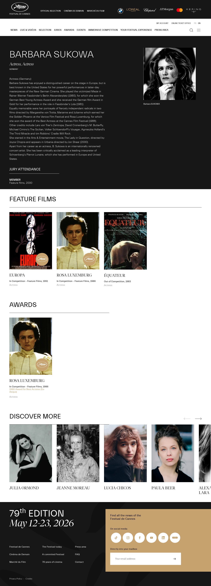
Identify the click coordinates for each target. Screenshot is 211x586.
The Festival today (52, 546)
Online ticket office (181, 23)
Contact (79, 562)
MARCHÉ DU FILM (95, 11)
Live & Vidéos (28, 30)
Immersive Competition (103, 30)
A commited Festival (53, 554)
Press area (161, 30)
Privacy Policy (15, 579)
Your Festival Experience (136, 30)
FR (195, 23)
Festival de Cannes (19, 546)
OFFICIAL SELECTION (50, 11)
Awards (69, 30)
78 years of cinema (52, 562)
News (14, 30)
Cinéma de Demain (19, 554)
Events (81, 30)
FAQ (77, 554)
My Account (162, 23)
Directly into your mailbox (123, 549)
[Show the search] (191, 30)
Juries (57, 30)
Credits (28, 579)
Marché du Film (17, 562)
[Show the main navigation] (198, 30)
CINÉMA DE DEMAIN (74, 11)
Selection (45, 30)
